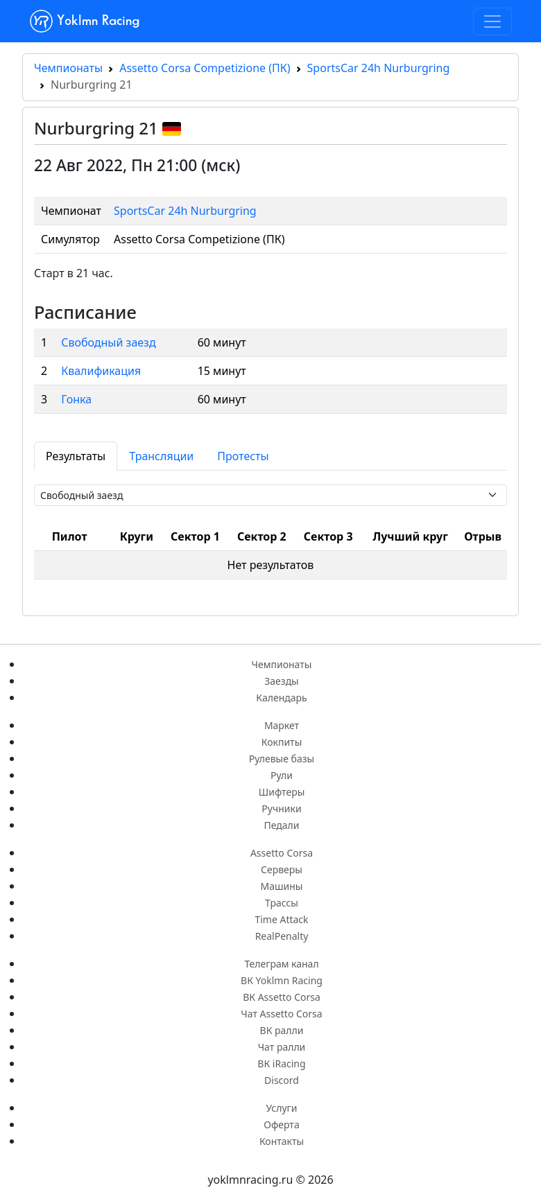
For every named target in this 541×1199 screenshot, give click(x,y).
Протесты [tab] (242, 456)
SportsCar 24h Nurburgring (378, 68)
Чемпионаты (68, 68)
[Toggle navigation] (492, 21)
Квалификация (101, 370)
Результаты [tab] (75, 456)
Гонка (76, 399)
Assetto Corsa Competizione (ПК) (204, 68)
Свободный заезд (108, 342)
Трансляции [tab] (161, 456)
